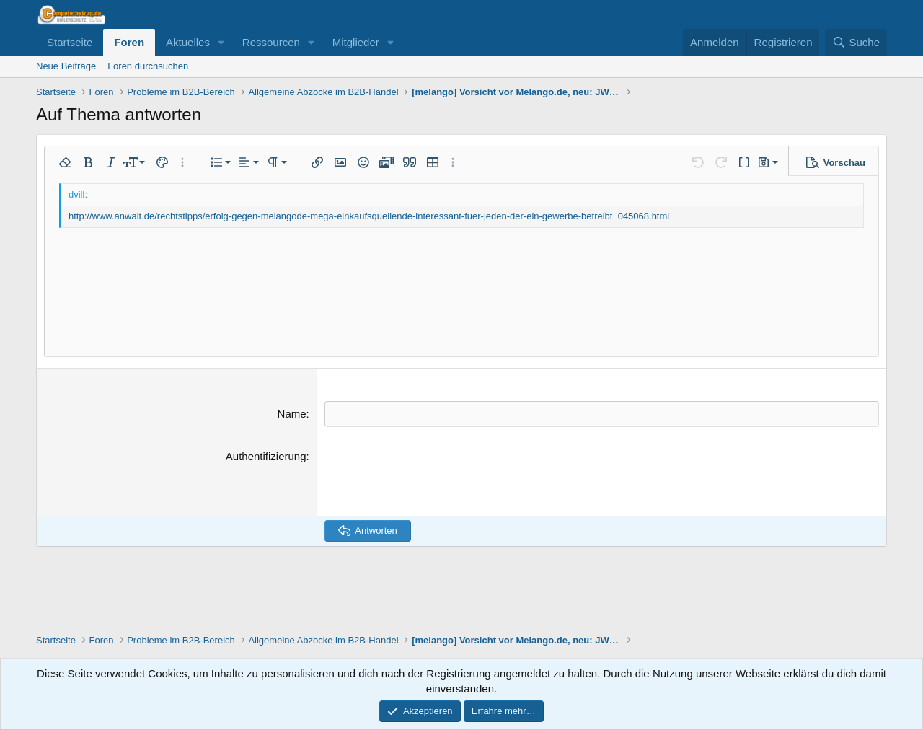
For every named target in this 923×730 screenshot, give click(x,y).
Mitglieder (355, 42)
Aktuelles (188, 42)
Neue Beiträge (66, 66)
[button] (221, 42)
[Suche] (856, 42)
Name (292, 414)
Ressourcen (271, 42)
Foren (129, 42)
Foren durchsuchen (147, 66)
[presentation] (434, 476)
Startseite (69, 42)
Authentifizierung (266, 455)
